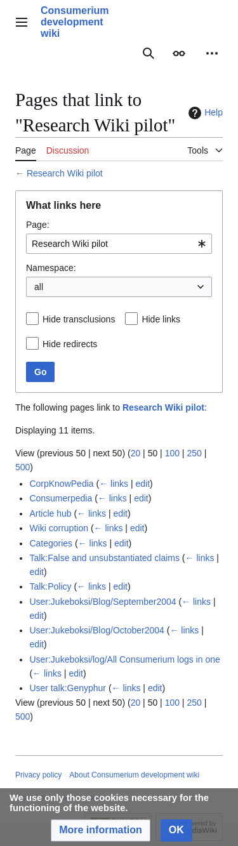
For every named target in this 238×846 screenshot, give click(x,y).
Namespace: (51, 268)
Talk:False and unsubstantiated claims (104, 558)
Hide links (161, 319)
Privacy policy (38, 774)
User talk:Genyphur (67, 688)
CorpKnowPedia (61, 484)
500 (22, 467)
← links (113, 484)
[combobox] (119, 244)
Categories (50, 543)
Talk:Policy (50, 586)
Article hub (50, 513)
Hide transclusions (79, 319)
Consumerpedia (60, 498)
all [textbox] (38, 287)
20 (136, 453)
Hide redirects (70, 344)
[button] (100, 830)
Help (204, 113)
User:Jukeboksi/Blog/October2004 (96, 630)
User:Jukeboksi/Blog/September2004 (102, 602)
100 (172, 453)
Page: (38, 225)
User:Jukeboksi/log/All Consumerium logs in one (124, 659)
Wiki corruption (58, 528)
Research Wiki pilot (65, 173)
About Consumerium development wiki (134, 774)
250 (194, 453)
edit (142, 484)
